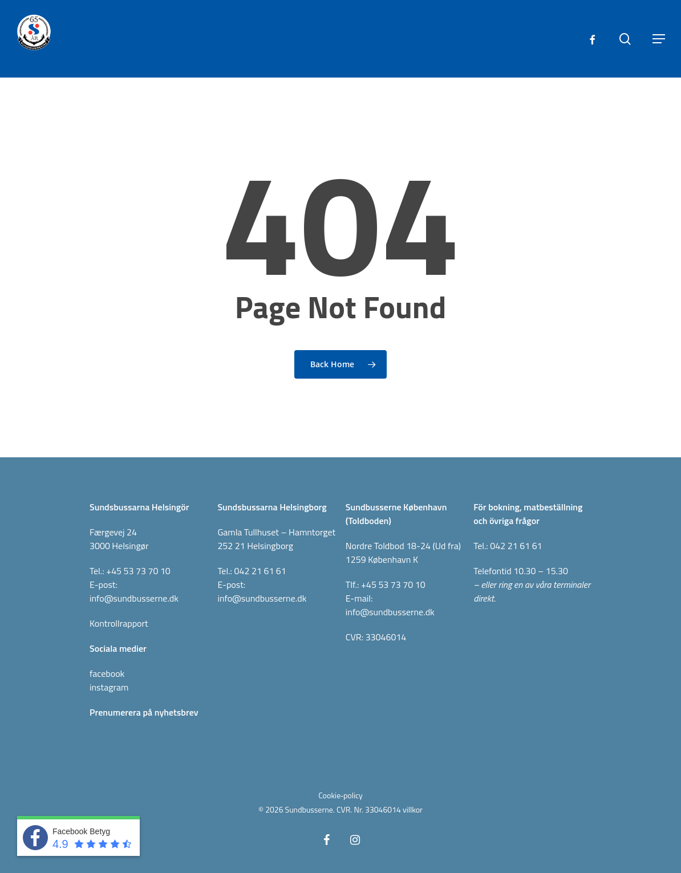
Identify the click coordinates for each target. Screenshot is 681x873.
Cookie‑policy (340, 795)
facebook (107, 673)
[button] (658, 38)
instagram (109, 687)
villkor (413, 809)
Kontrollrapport (119, 623)
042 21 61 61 (260, 571)
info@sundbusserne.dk (134, 598)
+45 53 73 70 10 (138, 571)
